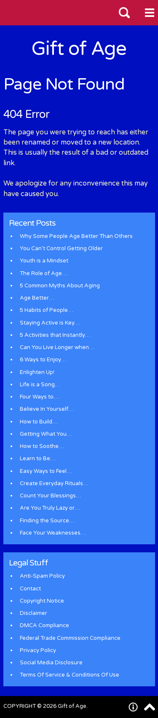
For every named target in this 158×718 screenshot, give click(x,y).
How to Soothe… (42, 446)
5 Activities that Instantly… (55, 335)
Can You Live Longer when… (57, 347)
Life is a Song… (40, 384)
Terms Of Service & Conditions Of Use (69, 675)
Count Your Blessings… (50, 495)
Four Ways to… (39, 396)
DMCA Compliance (44, 625)
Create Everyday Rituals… (54, 483)
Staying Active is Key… (50, 322)
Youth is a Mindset (44, 260)
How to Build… (39, 421)
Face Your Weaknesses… (53, 533)
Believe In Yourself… (47, 409)
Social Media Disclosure (51, 662)
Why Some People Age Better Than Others (76, 236)
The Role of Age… (43, 273)
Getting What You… (46, 434)
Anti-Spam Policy (42, 576)
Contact (30, 588)
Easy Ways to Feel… (46, 471)
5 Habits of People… (46, 310)
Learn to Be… (38, 458)
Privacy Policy (38, 650)
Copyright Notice (42, 601)
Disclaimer (33, 613)
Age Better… (37, 298)
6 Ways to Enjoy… (43, 359)
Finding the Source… (47, 520)
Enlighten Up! (37, 372)
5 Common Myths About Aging (60, 285)
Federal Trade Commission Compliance (70, 638)
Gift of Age (79, 48)
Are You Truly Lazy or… (50, 508)
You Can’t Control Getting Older (61, 248)
